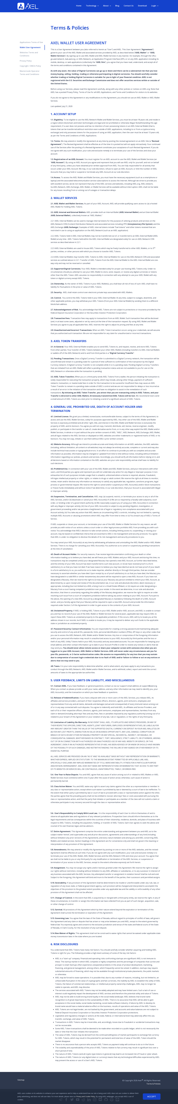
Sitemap (20, 1080)
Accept (151, 1096)
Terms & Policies (153, 1084)
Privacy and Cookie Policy (85, 1096)
